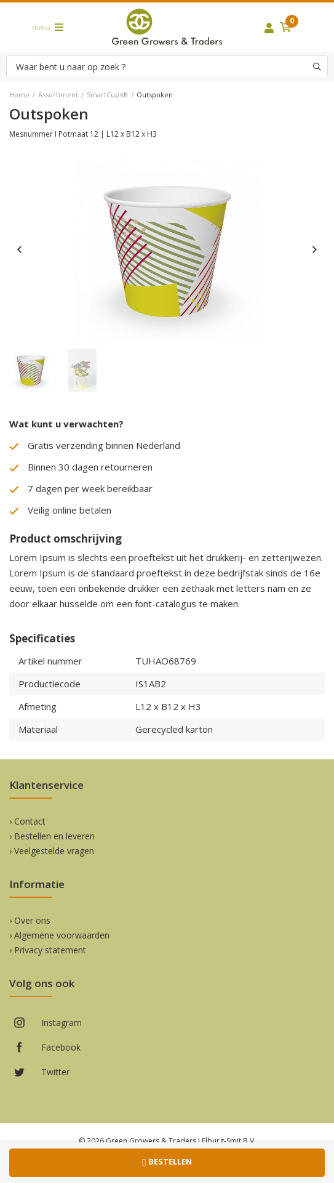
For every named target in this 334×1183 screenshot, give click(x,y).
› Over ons (29, 920)
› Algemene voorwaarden (59, 935)
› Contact (27, 821)
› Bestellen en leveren (52, 836)
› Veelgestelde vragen (51, 851)
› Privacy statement (47, 950)
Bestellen (167, 1162)
